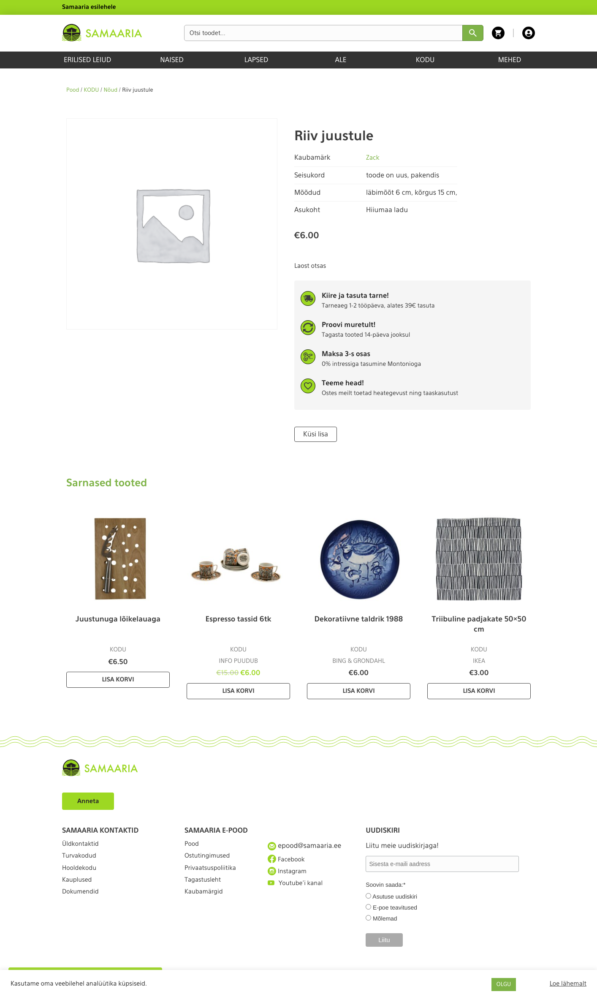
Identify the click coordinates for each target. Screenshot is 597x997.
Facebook (288, 860)
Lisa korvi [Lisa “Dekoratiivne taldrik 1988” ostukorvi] (358, 690)
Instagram (289, 875)
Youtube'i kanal (298, 891)
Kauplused (78, 891)
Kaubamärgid (206, 906)
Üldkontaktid (82, 845)
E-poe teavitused (395, 906)
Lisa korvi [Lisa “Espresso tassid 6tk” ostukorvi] (238, 690)
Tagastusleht (205, 891)
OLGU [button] (504, 984)
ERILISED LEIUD (87, 60)
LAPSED (256, 60)
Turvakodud (81, 860)
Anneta (89, 800)
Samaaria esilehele (89, 7)
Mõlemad (385, 917)
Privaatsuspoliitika (213, 876)
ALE (341, 60)
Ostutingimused (210, 860)
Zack (373, 157)
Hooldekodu (81, 876)
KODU (425, 60)
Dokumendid (82, 906)
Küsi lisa (314, 433)
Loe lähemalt (568, 983)
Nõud (111, 90)
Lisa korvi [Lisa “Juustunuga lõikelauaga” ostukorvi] (118, 679)
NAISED (171, 60)
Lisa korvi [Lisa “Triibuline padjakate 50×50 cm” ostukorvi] (479, 690)
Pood (72, 90)
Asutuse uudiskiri (394, 895)
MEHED (509, 60)
